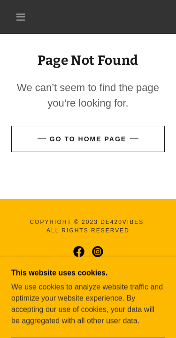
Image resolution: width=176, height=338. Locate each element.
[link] (89, 17)
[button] (20, 17)
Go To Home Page (88, 139)
